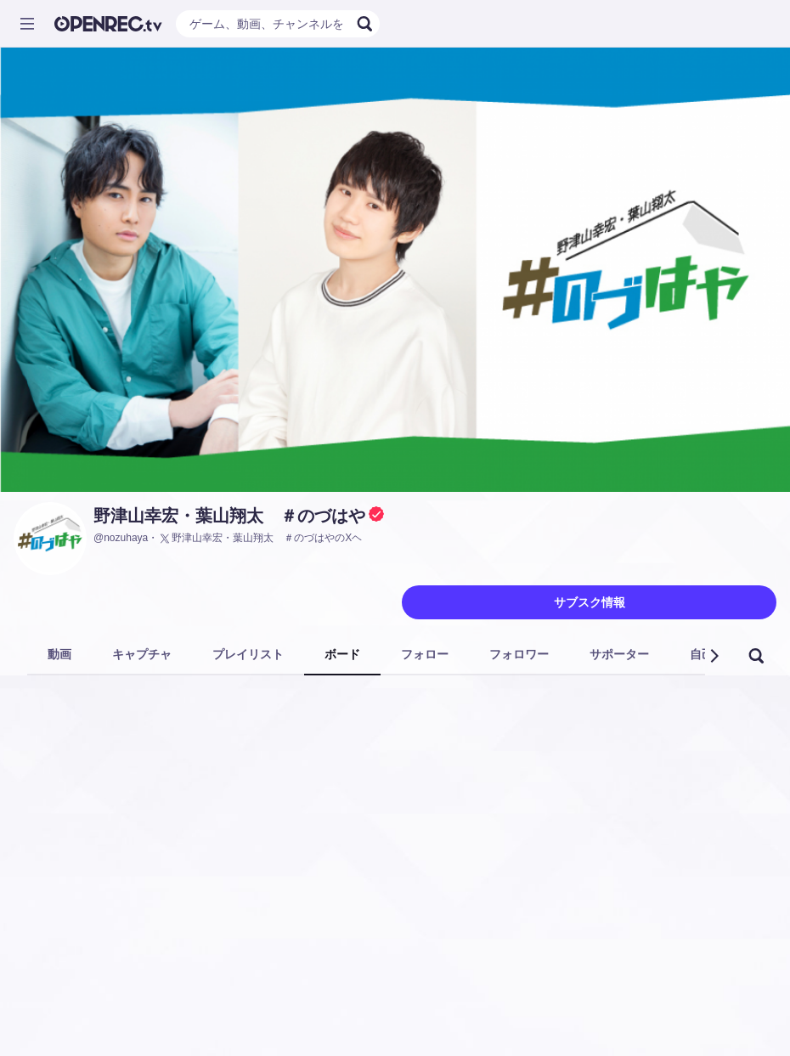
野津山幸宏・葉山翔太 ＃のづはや (229, 515)
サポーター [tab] (619, 654)
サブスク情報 (589, 602)
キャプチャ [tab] (142, 654)
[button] (713, 655)
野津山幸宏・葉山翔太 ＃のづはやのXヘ (260, 538)
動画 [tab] (59, 654)
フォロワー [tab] (519, 654)
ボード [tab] (342, 654)
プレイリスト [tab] (248, 654)
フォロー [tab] (425, 654)
